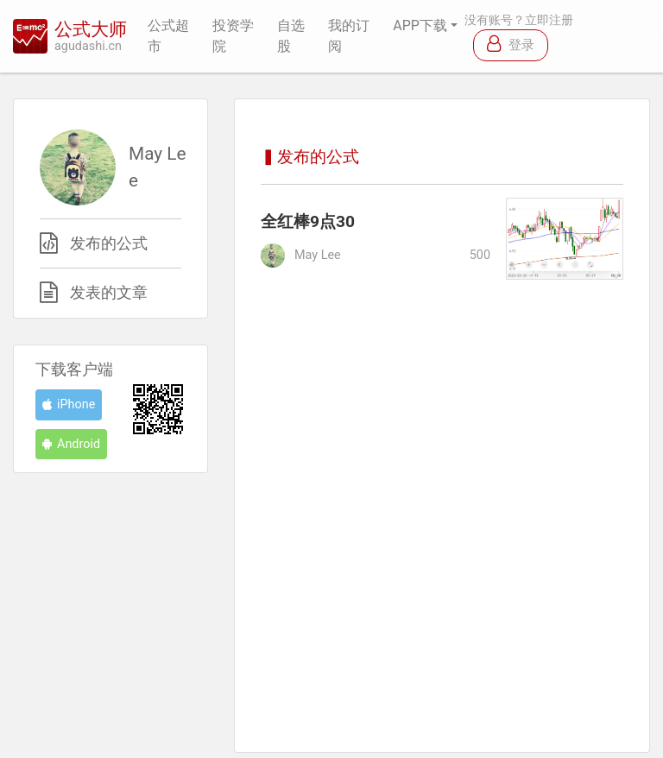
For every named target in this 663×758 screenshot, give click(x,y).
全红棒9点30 (308, 221)
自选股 (291, 35)
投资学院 (233, 35)
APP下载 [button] (420, 25)
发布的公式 (109, 243)
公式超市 (168, 35)
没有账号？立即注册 (518, 20)
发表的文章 (109, 292)
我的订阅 (348, 35)
